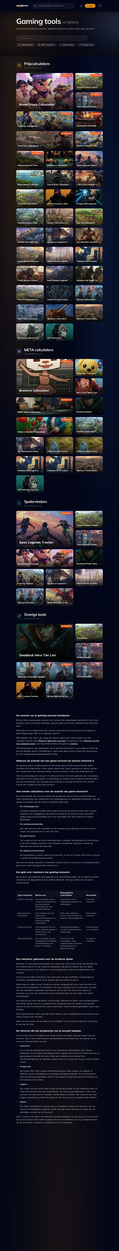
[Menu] (100, 6)
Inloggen (90, 6)
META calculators (50, 45)
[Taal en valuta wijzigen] (81, 5)
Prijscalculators (26, 45)
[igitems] (22, 6)
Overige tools (93, 45)
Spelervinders (72, 45)
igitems (74, 744)
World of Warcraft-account (52, 741)
